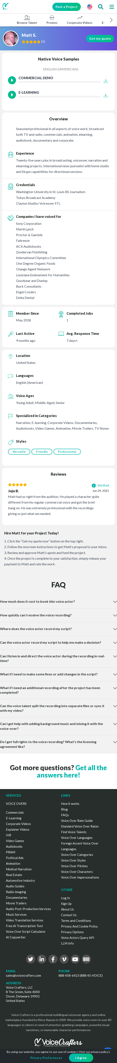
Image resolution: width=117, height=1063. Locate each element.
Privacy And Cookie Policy (79, 926)
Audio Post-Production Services (28, 909)
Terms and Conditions (76, 920)
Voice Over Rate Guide (77, 820)
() (43, 41)
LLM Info (67, 943)
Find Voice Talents (73, 832)
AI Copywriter (16, 937)
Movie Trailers (16, 903)
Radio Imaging (16, 892)
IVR (8, 835)
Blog (64, 809)
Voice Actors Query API (77, 937)
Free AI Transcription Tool (24, 926)
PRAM (10, 852)
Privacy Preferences (46, 1058)
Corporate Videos (79, 19)
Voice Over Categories (77, 854)
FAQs (65, 815)
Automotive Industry (20, 880)
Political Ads (15, 858)
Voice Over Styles (73, 860)
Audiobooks (14, 846)
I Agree (81, 1058)
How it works (70, 803)
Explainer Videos (17, 829)
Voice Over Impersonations (80, 877)
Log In (65, 898)
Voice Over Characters (77, 872)
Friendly (42, 451)
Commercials (15, 812)
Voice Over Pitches (74, 866)
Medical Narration (19, 869)
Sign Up (66, 903)
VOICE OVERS (16, 803)
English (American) (60, 69)
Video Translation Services (24, 920)
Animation (13, 863)
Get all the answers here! (72, 771)
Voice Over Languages (77, 837)
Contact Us (69, 915)
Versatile (19, 451)
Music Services (16, 914)
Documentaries (16, 897)
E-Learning (13, 818)
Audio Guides (15, 886)
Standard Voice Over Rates (80, 826)
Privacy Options (72, 932)
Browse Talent (27, 19)
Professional (67, 451)
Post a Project (66, 7)
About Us (67, 909)
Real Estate (14, 875)
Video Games (15, 841)
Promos (52, 19)
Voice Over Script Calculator (26, 931)
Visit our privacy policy (93, 1052)
